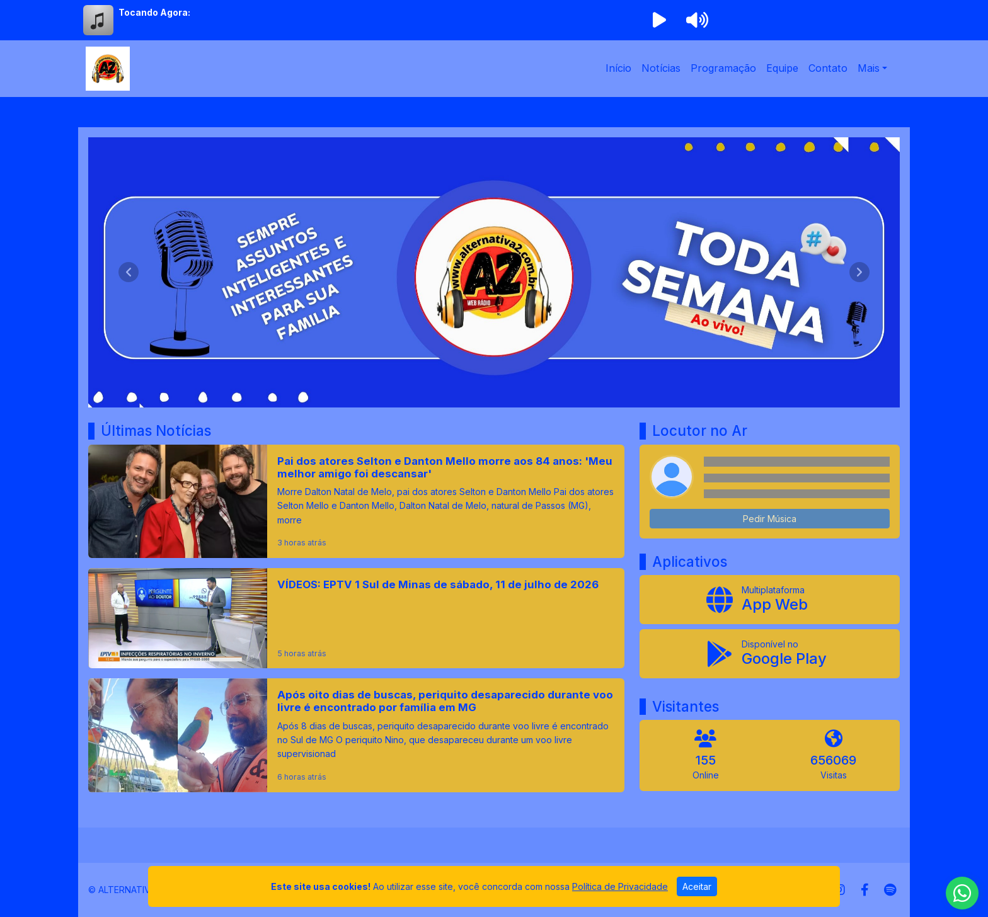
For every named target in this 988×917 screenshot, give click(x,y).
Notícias (661, 68)
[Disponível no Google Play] (770, 653)
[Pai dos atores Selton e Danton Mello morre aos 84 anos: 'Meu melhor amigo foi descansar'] (356, 501)
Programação (723, 68)
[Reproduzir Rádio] (659, 20)
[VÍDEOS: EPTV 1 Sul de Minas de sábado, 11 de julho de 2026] (356, 618)
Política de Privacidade (620, 886)
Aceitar (696, 886)
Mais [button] (869, 68)
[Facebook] (865, 889)
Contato (827, 68)
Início (618, 68)
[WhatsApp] (962, 893)
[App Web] (770, 599)
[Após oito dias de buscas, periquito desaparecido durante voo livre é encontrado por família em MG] (356, 735)
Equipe (782, 68)
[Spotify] (890, 889)
